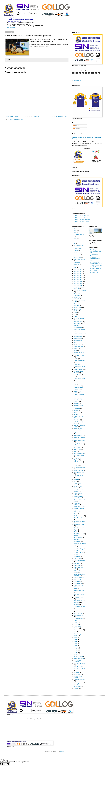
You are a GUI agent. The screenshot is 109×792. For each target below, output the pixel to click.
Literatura (76, 479)
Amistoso (76, 240)
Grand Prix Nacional (79, 405)
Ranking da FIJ (78, 583)
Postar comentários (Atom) (16, 119)
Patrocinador (77, 541)
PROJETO (76, 563)
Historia (76, 410)
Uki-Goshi (76, 672)
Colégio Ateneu (78, 327)
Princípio (76, 551)
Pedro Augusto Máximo (80, 543)
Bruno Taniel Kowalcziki (77, 263)
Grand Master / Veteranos (78, 400)
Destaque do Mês (78, 346)
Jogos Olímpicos (78, 435)
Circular (76, 325)
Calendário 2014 (78, 275)
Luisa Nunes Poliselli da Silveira (79, 490)
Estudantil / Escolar (79, 355)
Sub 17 (26, 61)
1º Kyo (75, 229)
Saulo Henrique (78, 613)
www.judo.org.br (11, 27)
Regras (76, 588)
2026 (75, 232)
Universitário (77, 674)
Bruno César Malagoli (79, 259)
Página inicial (37, 116)
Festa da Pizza (77, 375)
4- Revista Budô (94, 272)
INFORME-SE (77, 80)
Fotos (75, 382)
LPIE (75, 481)
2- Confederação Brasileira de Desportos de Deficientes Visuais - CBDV (95, 257)
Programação (77, 558)
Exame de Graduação (79, 360)
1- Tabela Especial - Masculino (82, 215)
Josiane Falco (77, 449)
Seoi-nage (76, 624)
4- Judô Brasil (93, 270)
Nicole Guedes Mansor (80, 521)
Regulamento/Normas (79, 590)
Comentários (77, 128)
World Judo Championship (77, 685)
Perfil (75, 547)
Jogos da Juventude (79, 432)
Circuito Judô (77, 323)
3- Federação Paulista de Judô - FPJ (96, 266)
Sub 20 (75, 649)
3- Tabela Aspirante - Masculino (82, 219)
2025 (75, 230)
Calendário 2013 (78, 273)
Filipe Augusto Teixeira (79, 378)
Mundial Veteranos (78, 516)
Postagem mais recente (11, 116)
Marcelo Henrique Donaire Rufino (78, 497)
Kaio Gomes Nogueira (79, 455)
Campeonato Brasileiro (80, 290)
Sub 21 (75, 651)
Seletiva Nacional (78, 618)
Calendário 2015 (78, 277)
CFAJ (75, 316)
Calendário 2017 (78, 281)
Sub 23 (75, 653)
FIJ (74, 376)
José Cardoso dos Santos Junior (78, 446)
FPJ (75, 384)
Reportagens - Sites (79, 597)
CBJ (75, 314)
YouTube (76, 688)
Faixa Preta (77, 364)
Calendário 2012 (78, 271)
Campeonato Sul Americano (78, 304)
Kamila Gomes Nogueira (77, 459)
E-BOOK (76, 348)
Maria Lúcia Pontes (79, 506)
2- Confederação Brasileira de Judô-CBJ (96, 262)
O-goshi (76, 530)
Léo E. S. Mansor (78, 470)
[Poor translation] (7, 764)
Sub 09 (75, 637)
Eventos (76, 359)
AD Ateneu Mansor (79, 234)
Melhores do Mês (78, 512)
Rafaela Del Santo (78, 577)
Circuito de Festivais (79, 318)
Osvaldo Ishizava (78, 537)
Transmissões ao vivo (79, 663)
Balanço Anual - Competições (78, 256)
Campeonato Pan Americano (78, 298)
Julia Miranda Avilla (79, 453)
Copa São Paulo (78, 336)
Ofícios (75, 532)
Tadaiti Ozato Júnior (79, 658)
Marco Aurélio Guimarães (77, 504)
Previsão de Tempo (79, 549)
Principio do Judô (78, 553)
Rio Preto (76, 604)
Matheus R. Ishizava (79, 508)
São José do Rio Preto (79, 606)
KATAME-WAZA (78, 462)
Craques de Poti (78, 338)
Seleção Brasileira (78, 615)
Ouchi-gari (76, 539)
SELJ (75, 620)
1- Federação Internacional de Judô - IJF (96, 251)
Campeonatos (77, 307)
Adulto (75, 238)
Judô (75, 451)
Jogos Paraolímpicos (79, 440)
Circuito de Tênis (78, 321)
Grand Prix (76, 403)
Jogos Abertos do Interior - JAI (78, 429)
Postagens (76, 125)
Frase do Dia (77, 386)
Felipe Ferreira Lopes (79, 366)
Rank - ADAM (77, 579)
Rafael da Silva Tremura (78, 571)
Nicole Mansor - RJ (79, 524)
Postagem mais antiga (62, 116)
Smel (75, 632)
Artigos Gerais (77, 252)
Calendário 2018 (78, 283)
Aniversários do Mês (79, 245)
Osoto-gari (76, 535)
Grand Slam (77, 408)
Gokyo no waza (78, 398)
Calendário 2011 (78, 269)
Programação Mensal (79, 560)
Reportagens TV (78, 600)
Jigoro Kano (77, 420)
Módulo (76, 514)
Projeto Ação (77, 565)
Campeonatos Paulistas (77, 310)
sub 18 (75, 647)
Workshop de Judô (78, 683)
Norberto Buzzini (78, 528)
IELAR (75, 414)
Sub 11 (75, 639)
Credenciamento (78, 340)
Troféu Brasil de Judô (79, 669)
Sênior (75, 622)
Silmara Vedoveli (78, 630)
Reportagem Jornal (79, 594)
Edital (75, 350)
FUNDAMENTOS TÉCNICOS (78, 388)
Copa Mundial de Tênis (80, 333)
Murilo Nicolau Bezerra (79, 518)
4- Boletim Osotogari (95, 268)
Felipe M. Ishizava (78, 369)
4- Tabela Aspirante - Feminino (82, 221)
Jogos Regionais (78, 444)
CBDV (75, 312)
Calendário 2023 (78, 285)
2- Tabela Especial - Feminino (81, 218)
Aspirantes (76, 254)
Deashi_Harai (77, 344)
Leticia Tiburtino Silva (79, 476)
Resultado (76, 602)
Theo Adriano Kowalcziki (77, 661)
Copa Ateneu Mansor (79, 329)
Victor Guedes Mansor (79, 679)
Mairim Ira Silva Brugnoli (78, 494)
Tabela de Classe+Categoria (78, 655)
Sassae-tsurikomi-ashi (79, 610)
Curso (75, 342)
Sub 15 (75, 643)
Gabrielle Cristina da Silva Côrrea (79, 395)
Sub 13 (75, 641)
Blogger (62, 751)
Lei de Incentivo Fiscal (79, 467)
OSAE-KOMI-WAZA (79, 534)
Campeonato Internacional (18, 61)
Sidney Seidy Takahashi (77, 627)
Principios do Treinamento (77, 555)
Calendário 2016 (78, 279)
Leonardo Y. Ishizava (79, 472)
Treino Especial (78, 667)
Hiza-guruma (77, 412)
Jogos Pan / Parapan (79, 437)
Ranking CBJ (77, 581)
